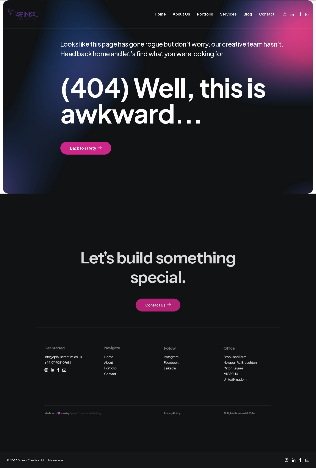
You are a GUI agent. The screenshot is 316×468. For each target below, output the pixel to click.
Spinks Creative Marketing (85, 413)
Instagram (171, 357)
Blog (248, 14)
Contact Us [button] (158, 305)
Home (160, 14)
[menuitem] (160, 14)
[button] (285, 14)
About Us (181, 14)
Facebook (171, 362)
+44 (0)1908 (57, 362)
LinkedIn (170, 368)
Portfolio (205, 14)
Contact (266, 14)
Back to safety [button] (86, 148)
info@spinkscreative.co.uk (63, 357)
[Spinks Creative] (23, 14)
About (108, 362)
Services (228, 14)
